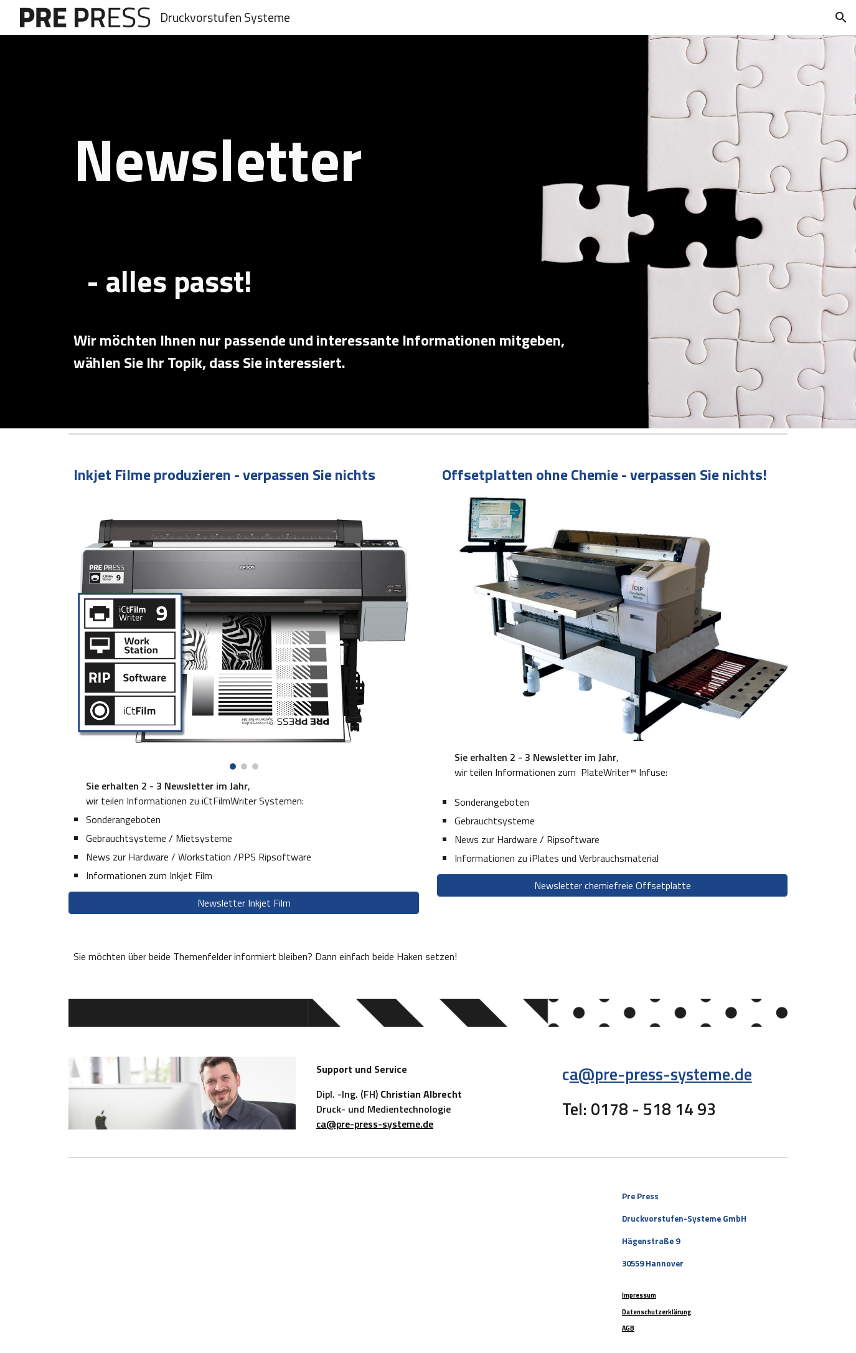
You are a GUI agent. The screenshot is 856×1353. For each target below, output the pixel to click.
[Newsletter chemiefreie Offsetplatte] (612, 885)
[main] (427, 195)
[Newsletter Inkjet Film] (243, 902)
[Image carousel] (243, 632)
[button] (841, 17)
